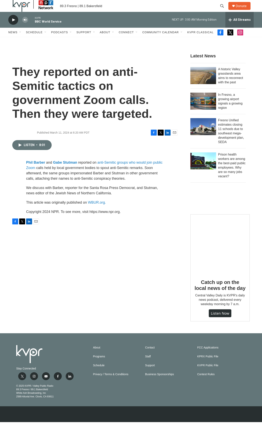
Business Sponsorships (159, 383)
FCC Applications (207, 356)
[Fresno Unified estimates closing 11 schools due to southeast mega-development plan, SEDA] (203, 135)
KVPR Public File (207, 374)
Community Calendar (160, 41)
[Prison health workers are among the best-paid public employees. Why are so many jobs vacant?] (203, 169)
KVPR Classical (200, 41)
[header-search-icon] (224, 10)
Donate (243, 10)
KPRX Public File (207, 365)
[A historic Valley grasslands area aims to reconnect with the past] (203, 84)
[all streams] (239, 29)
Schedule (34, 41)
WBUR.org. (97, 211)
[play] (13, 29)
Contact (150, 356)
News (12, 41)
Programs (99, 365)
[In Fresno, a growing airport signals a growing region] (203, 110)
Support (83, 41)
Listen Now (220, 322)
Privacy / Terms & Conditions (110, 383)
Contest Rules (206, 383)
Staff (148, 365)
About (105, 41)
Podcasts (59, 41)
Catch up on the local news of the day (220, 294)
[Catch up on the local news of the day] (220, 252)
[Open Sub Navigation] (20, 41)
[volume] (25, 28)
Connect (126, 41)
